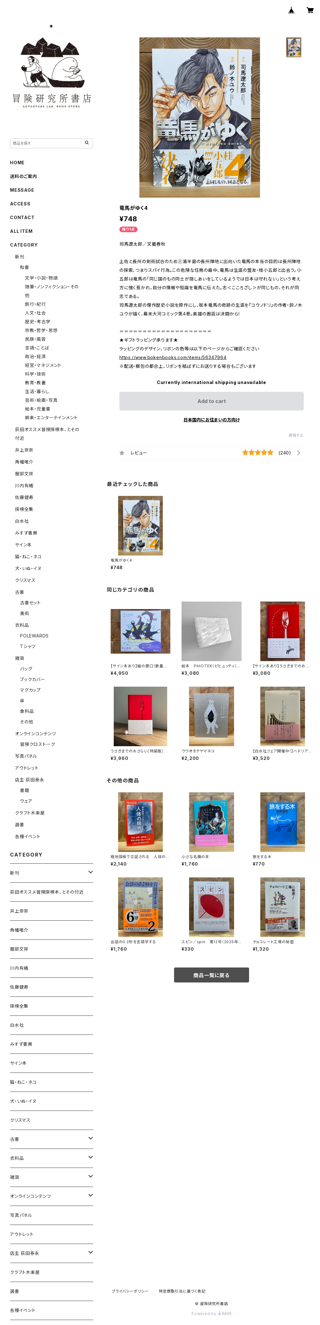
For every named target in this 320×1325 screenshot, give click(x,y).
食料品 (27, 711)
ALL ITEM (21, 231)
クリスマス (25, 580)
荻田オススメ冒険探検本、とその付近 (47, 892)
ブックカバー (32, 679)
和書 (24, 267)
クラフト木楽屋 (30, 812)
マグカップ (30, 690)
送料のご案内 (23, 176)
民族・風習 (35, 339)
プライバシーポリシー (130, 1291)
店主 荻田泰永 (29, 779)
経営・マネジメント (43, 365)
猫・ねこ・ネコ (28, 556)
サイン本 (23, 544)
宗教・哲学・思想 (41, 330)
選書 (19, 824)
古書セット (30, 602)
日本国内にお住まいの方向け (211, 419)
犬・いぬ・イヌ (28, 568)
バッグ (26, 668)
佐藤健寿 (24, 497)
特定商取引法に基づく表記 (182, 1291)
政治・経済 (35, 356)
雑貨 (19, 658)
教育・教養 (35, 382)
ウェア (26, 801)
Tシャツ (28, 646)
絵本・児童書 (38, 408)
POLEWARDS (34, 635)
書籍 (24, 790)
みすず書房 (26, 532)
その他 (26, 721)
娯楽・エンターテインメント (51, 417)
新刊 (19, 256)
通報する (296, 435)
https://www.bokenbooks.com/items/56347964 (173, 357)
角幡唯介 (24, 461)
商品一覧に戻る (211, 975)
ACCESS (20, 203)
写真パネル (26, 756)
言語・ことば (37, 347)
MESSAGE (22, 190)
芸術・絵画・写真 (41, 400)
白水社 (22, 521)
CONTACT (22, 217)
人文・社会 (35, 312)
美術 (24, 613)
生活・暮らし (37, 391)
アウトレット (27, 768)
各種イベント (28, 836)
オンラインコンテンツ (35, 733)
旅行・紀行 (35, 304)
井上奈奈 (24, 450)
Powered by (212, 1313)
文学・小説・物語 (41, 278)
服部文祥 (24, 473)
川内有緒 (24, 485)
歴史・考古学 (38, 321)
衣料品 (22, 625)
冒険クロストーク (37, 744)
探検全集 (24, 509)
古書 (19, 592)
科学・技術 (35, 374)
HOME (17, 162)
